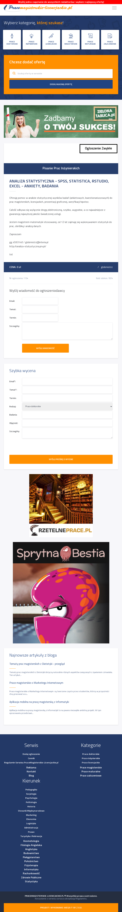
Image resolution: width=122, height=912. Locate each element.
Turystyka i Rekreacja (31, 836)
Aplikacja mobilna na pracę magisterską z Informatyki (39, 702)
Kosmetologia (31, 841)
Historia (31, 806)
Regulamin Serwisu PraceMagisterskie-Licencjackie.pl (31, 762)
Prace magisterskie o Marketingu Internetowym (36, 683)
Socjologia (31, 793)
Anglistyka (31, 849)
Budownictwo (31, 853)
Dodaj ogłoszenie (31, 754)
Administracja (31, 827)
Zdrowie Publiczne (31, 877)
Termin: (12, 317)
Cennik (31, 758)
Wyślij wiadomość (46, 348)
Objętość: (13, 423)
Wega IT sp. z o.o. (73, 907)
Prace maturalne (90, 771)
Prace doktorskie (90, 754)
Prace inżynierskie (91, 758)
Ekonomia (31, 819)
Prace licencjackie (91, 762)
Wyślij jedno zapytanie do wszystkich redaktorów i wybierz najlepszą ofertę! (61, 2)
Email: (12, 301)
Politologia (31, 802)
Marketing (31, 815)
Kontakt (31, 771)
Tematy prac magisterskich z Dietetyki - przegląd (37, 664)
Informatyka (31, 869)
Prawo (31, 831)
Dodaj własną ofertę (61, 84)
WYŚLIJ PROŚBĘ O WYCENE (61, 459)
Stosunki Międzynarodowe (31, 810)
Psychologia (31, 798)
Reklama (31, 767)
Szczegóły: (14, 326)
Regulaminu (81, 898)
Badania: (13, 414)
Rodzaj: (12, 406)
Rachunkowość (31, 873)
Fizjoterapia (31, 865)
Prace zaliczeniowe (90, 775)
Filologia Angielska (31, 845)
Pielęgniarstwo (31, 857)
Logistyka (31, 823)
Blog (31, 775)
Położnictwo (31, 861)
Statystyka (31, 881)
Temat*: (13, 389)
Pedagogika (31, 789)
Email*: (12, 381)
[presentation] (33, 445)
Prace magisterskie (91, 767)
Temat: (12, 309)
